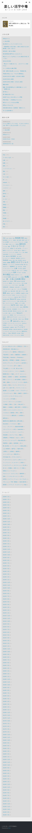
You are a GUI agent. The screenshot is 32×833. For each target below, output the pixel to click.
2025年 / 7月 (6, 499)
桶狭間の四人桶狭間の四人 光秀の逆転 (13, 421)
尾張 (10, 404)
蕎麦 (15, 393)
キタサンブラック (7, 363)
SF (4, 179)
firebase (18, 299)
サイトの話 (6, 177)
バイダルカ (6, 412)
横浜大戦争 (13, 291)
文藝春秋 (24, 354)
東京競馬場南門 (6, 327)
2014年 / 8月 (6, 792)
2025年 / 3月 (6, 510)
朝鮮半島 (16, 297)
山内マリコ (13, 293)
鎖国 (10, 443)
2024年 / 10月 (6, 524)
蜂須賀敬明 (14, 309)
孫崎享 (20, 393)
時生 (17, 412)
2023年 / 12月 (6, 549)
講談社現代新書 (19, 426)
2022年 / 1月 (6, 613)
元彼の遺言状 (5, 254)
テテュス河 (10, 272)
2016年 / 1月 (6, 756)
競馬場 (17, 244)
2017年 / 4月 (6, 726)
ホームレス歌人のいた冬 (9, 346)
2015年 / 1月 (6, 781)
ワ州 (4, 289)
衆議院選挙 (13, 258)
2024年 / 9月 (6, 527)
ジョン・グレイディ (8, 426)
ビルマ (14, 459)
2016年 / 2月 (6, 754)
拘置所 (4, 301)
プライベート (10, 325)
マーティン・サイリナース (8, 297)
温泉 (14, 238)
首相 (16, 260)
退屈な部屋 (23, 446)
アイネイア (16, 325)
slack (7, 238)
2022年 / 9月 (6, 590)
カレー (5, 215)
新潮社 (17, 305)
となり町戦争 (6, 448)
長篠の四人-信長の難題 (7, 311)
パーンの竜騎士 (21, 277)
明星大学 (16, 454)
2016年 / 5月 (6, 748)
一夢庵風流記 (11, 287)
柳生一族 (25, 264)
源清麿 (4, 390)
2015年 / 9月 (6, 767)
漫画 (4, 190)
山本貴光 (21, 415)
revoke (4, 385)
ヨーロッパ (6, 440)
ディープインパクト (14, 307)
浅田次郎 (4, 281)
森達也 (22, 335)
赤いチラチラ (6, 221)
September (20, 429)
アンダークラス (7, 459)
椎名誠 (26, 319)
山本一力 (27, 240)
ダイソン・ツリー (13, 371)
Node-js (10, 238)
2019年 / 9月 (6, 687)
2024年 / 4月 (6, 538)
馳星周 (4, 250)
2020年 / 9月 (6, 654)
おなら (17, 437)
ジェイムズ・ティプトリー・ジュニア (12, 432)
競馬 (4, 165)
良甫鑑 (10, 468)
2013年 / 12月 (6, 803)
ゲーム (20, 252)
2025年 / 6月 (6, 502)
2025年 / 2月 (6, 513)
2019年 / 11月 (6, 682)
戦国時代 (12, 266)
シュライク (13, 313)
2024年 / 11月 (6, 521)
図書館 (5, 207)
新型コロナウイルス (12, 317)
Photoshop (20, 357)
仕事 (4, 160)
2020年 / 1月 (6, 676)
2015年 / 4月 (6, 773)
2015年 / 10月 (6, 765)
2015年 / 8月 (6, 770)
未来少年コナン (6, 266)
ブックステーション (7, 285)
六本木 (10, 244)
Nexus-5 (19, 313)
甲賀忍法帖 (6, 357)
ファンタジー (6, 185)
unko (12, 289)
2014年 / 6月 (6, 798)
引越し (13, 374)
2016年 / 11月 (6, 737)
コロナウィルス (6, 315)
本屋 (4, 201)
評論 (4, 224)
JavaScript (17, 264)
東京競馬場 (5, 240)
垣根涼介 (5, 264)
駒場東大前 (19, 238)
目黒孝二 (5, 325)
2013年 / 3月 (6, 815)
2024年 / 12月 (6, 518)
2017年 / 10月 (6, 720)
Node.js (23, 360)
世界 (20, 297)
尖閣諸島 (11, 248)
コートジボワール (7, 454)
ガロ (8, 281)
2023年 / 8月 (6, 560)
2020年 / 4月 (6, 668)
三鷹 (15, 327)
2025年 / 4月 (6, 507)
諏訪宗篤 (5, 360)
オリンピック (13, 331)
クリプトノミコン (20, 387)
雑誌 (4, 210)
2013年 (4, 18)
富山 (4, 303)
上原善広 (11, 451)
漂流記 (5, 204)
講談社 (14, 240)
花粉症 (16, 376)
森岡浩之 (8, 293)
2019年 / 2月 (6, 707)
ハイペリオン (15, 285)
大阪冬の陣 (20, 448)
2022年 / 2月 (6, 610)
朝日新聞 (25, 329)
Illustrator (13, 357)
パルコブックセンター (9, 303)
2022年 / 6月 (6, 599)
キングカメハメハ (6, 258)
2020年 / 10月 (6, 651)
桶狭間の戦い (24, 331)
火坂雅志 (10, 407)
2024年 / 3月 (6, 541)
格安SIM (19, 281)
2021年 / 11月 (6, 618)
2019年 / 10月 (6, 684)
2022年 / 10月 (6, 588)
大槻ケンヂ (23, 321)
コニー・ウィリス (7, 365)
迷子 (16, 277)
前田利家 (16, 443)
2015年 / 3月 (6, 776)
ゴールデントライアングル (21, 295)
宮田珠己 (21, 305)
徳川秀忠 (22, 301)
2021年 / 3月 (6, 640)
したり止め (18, 401)
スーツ (7, 307)
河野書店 (11, 360)
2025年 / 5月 (6, 505)
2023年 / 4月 (6, 571)
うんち (19, 317)
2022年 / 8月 (6, 593)
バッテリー (11, 242)
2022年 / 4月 (6, 604)
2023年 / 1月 (6, 579)
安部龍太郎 (5, 287)
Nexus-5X (13, 299)
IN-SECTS (17, 274)
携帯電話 (11, 329)
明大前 (7, 319)
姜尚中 (25, 393)
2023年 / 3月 (6, 574)
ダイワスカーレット (21, 315)
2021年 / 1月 (6, 646)
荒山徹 (25, 283)
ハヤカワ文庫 (7, 277)
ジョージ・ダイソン (8, 401)
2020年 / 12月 (6, 649)
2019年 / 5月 (6, 698)
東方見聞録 (17, 379)
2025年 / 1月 (6, 516)
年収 (9, 385)
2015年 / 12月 (6, 759)
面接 (4, 293)
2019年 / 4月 (6, 701)
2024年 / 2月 (6, 543)
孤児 (25, 301)
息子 (15, 365)
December (5, 424)
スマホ (20, 268)
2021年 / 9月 (6, 624)
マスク (15, 315)
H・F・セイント (20, 374)
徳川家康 (13, 256)
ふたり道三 (5, 313)
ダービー (23, 291)
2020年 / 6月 (6, 662)
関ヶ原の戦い (19, 248)
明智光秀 (14, 333)
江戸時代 (5, 323)
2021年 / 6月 (6, 632)
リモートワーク (18, 246)
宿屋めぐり (24, 250)
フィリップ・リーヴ (16, 382)
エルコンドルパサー (7, 270)
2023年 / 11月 (6, 552)
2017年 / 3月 (6, 729)
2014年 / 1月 (6, 801)
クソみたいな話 (7, 157)
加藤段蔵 (17, 354)
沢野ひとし (5, 333)
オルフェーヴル (6, 248)
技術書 (5, 218)
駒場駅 (17, 360)
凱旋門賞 (13, 305)
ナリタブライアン (9, 250)
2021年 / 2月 (6, 643)
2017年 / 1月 (6, 732)
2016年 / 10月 (6, 740)
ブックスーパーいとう (11, 301)
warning (13, 277)
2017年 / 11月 (6, 718)
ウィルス (13, 470)
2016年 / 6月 (6, 745)
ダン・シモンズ (17, 289)
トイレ (20, 274)
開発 (23, 285)
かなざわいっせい (20, 311)
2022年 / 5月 (6, 601)
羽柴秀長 (5, 443)
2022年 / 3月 (6, 607)
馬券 (4, 379)
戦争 (4, 319)
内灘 (9, 313)
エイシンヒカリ (12, 410)
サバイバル (24, 317)
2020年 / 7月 (6, 660)
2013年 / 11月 (6, 806)
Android (5, 182)
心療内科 (12, 327)
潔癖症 (6, 244)
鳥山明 (22, 371)
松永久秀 (21, 325)
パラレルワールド (7, 393)
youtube (10, 260)
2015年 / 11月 (6, 762)
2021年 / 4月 (6, 637)
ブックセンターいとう (12, 476)
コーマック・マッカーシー (15, 484)
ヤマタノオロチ (16, 457)
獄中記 (5, 193)
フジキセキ (5, 246)
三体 (4, 244)
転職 (4, 163)
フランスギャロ (11, 264)
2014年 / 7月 (6, 795)
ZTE (21, 476)
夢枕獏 (12, 274)
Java (18, 270)
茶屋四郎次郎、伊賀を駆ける (10, 349)
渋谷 (4, 238)
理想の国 (14, 311)
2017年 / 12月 (6, 715)
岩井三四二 (20, 266)
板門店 (13, 448)
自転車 (23, 240)
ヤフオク (19, 272)
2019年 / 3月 (6, 704)
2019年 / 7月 (6, 693)
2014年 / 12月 (6, 784)
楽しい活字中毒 (16, 6)
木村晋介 (24, 407)
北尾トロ (19, 250)
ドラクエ (19, 309)
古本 (23, 283)
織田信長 (22, 244)
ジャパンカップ (23, 287)
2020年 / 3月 (6, 671)
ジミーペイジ (6, 415)
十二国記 (22, 468)
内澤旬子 (11, 281)
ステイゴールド (18, 323)
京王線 (26, 293)
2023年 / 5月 (6, 568)
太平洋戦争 (5, 291)
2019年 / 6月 (6, 696)
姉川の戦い (9, 309)
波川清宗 (24, 363)
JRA (15, 281)
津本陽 (24, 266)
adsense (24, 260)
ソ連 (17, 256)
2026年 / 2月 (6, 496)
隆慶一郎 (4, 309)
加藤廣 (16, 303)
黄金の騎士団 (21, 440)
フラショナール (17, 335)
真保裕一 (10, 376)
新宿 (27, 291)
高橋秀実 (23, 293)
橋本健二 (4, 317)
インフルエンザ (6, 331)
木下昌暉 (13, 399)
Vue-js (23, 319)
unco (9, 291)
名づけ (4, 468)
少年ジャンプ (21, 459)
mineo (21, 307)
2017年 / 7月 (6, 723)
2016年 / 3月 (6, 751)
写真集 (5, 213)
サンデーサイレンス (19, 242)
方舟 (16, 266)
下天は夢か (6, 368)
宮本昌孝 (20, 260)
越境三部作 (17, 407)
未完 (14, 429)
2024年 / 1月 (6, 546)
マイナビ (5, 371)
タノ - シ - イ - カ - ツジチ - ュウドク (16, 9)
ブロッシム (6, 482)
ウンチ (14, 385)
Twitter (9, 333)
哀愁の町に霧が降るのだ (18, 329)
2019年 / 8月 (6, 690)
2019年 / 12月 (6, 679)
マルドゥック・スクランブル (9, 252)
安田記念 (19, 346)
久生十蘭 (23, 272)
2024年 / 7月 (6, 532)
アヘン (23, 309)
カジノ (13, 244)
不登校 (22, 333)
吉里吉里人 (19, 254)
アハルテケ (17, 363)
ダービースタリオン (17, 283)
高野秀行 (18, 293)
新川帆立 (25, 270)
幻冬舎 (20, 256)
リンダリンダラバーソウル (8, 268)
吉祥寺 (24, 268)
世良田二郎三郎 (6, 335)
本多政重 (5, 435)
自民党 (16, 252)
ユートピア (13, 440)
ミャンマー (5, 272)
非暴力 (22, 462)
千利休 (18, 301)
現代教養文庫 (5, 329)
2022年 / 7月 (6, 596)
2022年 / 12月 (6, 582)
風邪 (21, 412)
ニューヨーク (8, 289)
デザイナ (23, 297)
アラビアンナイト (6, 305)
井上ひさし (23, 258)
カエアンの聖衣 (21, 303)
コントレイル (5, 283)
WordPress (24, 323)
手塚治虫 (11, 437)
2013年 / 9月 (6, 812)
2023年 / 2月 (6, 577)
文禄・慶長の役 (6, 256)
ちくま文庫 (6, 242)
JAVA (14, 260)
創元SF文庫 (23, 299)
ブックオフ (21, 327)
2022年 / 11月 (6, 585)
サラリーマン (21, 385)
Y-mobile (24, 289)
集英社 (10, 283)
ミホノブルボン (23, 479)
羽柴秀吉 (4, 262)
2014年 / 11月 (6, 787)
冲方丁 (4, 279)
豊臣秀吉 (25, 307)
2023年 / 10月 (6, 554)
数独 (20, 240)
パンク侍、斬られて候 (16, 368)
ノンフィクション (7, 168)
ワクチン (21, 270)
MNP (20, 291)
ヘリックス (6, 399)
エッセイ (5, 199)
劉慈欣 (26, 238)
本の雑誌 (6, 274)
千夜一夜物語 (25, 252)
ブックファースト (12, 254)
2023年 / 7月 (6, 563)
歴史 (4, 171)
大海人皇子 (20, 404)
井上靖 (15, 250)
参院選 (4, 484)
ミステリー (6, 188)
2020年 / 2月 (6, 673)
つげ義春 (26, 242)
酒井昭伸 (18, 258)
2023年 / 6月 (6, 566)
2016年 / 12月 (6, 734)
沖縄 (17, 240)
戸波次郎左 (6, 354)
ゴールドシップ (7, 352)
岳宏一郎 (11, 387)
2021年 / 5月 (6, 635)
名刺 (4, 476)
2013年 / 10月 (6, 809)
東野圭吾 (5, 418)
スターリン (10, 240)
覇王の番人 (15, 319)
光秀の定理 (17, 287)
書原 (9, 246)
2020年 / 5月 (6, 665)
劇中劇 (21, 264)
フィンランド (6, 462)
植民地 (14, 352)
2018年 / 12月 (6, 712)
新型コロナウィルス (19, 262)
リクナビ (11, 335)
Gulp (25, 484)
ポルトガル (18, 331)
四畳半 (4, 307)
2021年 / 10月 (6, 621)
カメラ (10, 479)
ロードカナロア (8, 295)
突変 (25, 305)
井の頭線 (18, 333)
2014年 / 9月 (6, 790)
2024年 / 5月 (6, 535)
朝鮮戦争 (22, 473)
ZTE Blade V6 (6, 457)
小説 (4, 174)
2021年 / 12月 (6, 615)
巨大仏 (11, 319)
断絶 (20, 435)
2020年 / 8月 (6, 657)
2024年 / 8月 (6, 530)
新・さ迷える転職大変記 (15, 279)
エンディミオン (6, 321)
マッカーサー (15, 462)
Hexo (19, 319)
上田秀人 (5, 451)
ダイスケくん (17, 465)
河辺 (4, 295)
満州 (20, 285)
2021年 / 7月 (6, 629)
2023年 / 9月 (6, 557)
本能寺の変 (16, 321)
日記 (4, 154)
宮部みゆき (21, 352)
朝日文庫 (23, 281)
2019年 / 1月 (6, 709)
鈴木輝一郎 (14, 270)
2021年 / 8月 (6, 626)
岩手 (22, 437)
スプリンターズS (11, 323)
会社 (26, 311)
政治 (4, 226)
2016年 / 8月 (6, 743)
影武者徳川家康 (6, 299)
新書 (4, 196)
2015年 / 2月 (6, 779)
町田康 (11, 315)
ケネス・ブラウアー (21, 390)
